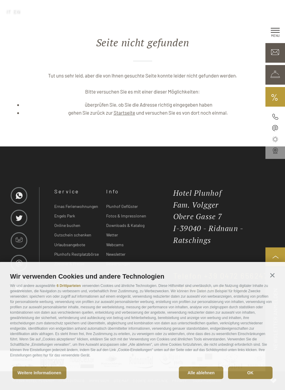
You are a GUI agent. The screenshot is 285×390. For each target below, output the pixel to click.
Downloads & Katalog (125, 225)
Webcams (115, 244)
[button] (272, 275)
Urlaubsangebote (69, 244)
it (8, 11)
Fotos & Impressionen (126, 215)
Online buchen (67, 225)
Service (66, 191)
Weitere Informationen (39, 372)
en (16, 11)
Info (112, 191)
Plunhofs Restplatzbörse (76, 254)
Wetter (112, 234)
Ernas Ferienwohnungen (76, 206)
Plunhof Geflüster (122, 206)
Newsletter (115, 254)
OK (250, 372)
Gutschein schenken (72, 234)
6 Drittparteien (69, 286)
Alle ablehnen (200, 372)
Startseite (124, 113)
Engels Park (64, 215)
